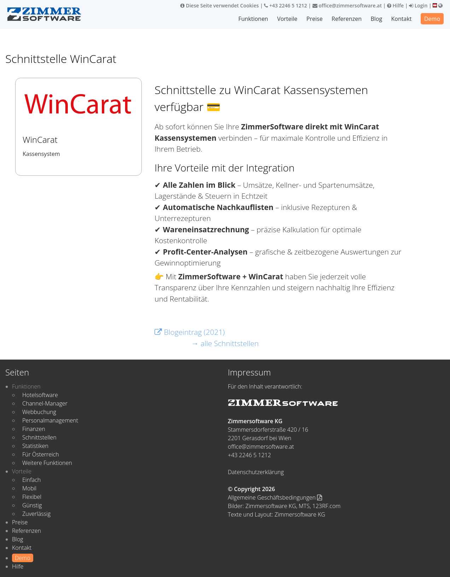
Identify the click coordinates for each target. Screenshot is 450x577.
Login (418, 5)
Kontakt (401, 19)
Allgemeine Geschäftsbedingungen (275, 497)
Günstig (32, 505)
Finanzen (33, 429)
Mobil (29, 488)
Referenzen (347, 19)
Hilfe (395, 5)
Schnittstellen (39, 437)
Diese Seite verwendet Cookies (219, 5)
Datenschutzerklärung (256, 472)
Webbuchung (39, 412)
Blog (376, 19)
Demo (432, 19)
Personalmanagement (50, 420)
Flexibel (31, 497)
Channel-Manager (45, 403)
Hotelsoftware (40, 395)
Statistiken (35, 446)
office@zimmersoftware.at (347, 5)
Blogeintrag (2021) (189, 332)
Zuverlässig (36, 514)
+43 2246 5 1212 (285, 5)
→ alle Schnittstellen (225, 343)
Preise (314, 19)
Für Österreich (40, 454)
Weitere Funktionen (47, 463)
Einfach (31, 480)
